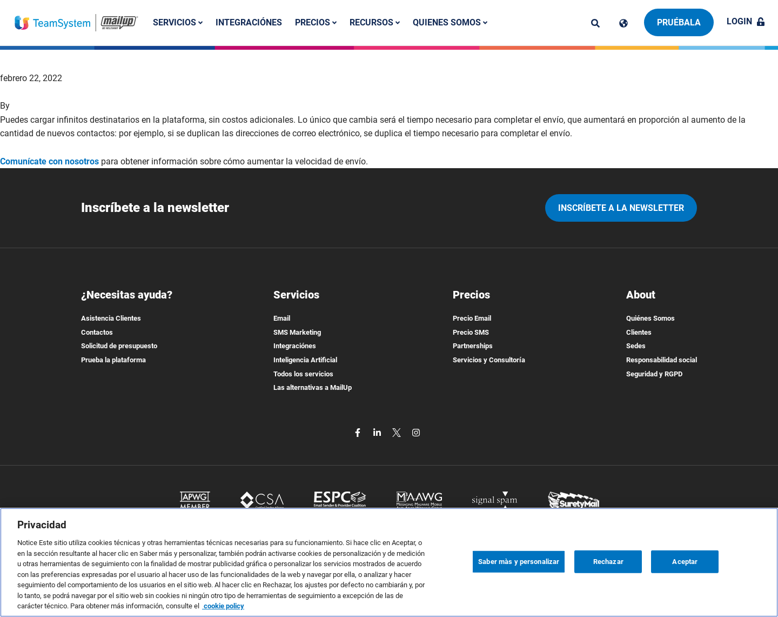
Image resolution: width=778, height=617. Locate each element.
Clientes (639, 332)
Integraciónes (249, 22)
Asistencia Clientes (111, 318)
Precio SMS (471, 332)
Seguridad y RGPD (654, 374)
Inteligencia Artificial (305, 360)
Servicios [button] (178, 22)
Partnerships (473, 346)
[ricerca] (595, 23)
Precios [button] (316, 22)
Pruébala (679, 22)
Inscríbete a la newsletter (621, 208)
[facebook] (358, 432)
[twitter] (397, 432)
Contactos (97, 332)
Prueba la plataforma (113, 360)
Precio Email (472, 318)
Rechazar (608, 562)
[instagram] (416, 432)
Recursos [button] (375, 22)
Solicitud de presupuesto (119, 346)
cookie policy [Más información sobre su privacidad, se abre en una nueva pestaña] (223, 606)
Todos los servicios (303, 374)
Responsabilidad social (661, 360)
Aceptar (684, 562)
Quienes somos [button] (450, 22)
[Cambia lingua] (623, 23)
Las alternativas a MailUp (312, 387)
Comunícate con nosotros (49, 161)
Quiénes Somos (650, 318)
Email (281, 318)
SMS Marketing (297, 332)
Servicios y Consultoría (489, 360)
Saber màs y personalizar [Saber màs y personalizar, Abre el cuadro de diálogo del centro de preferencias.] (518, 562)
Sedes (636, 346)
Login (746, 21)
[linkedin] (378, 432)
